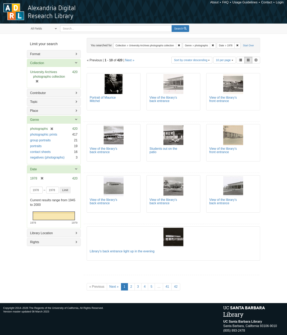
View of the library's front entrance (223, 99)
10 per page (224, 60)
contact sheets (40, 152)
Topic (33, 101)
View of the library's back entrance (163, 99)
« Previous (96, 286)
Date (33, 169)
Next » (129, 60)
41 (167, 286)
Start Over (248, 45)
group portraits (40, 140)
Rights (34, 242)
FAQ (225, 2)
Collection (37, 63)
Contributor (38, 93)
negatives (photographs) (47, 157)
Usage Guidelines (244, 2)
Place (34, 110)
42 (176, 286)
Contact (266, 2)
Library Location (41, 233)
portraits (36, 146)
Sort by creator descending (192, 60)
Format (35, 54)
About (214, 2)
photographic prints (43, 134)
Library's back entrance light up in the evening (122, 251)
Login (280, 2)
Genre (34, 119)
